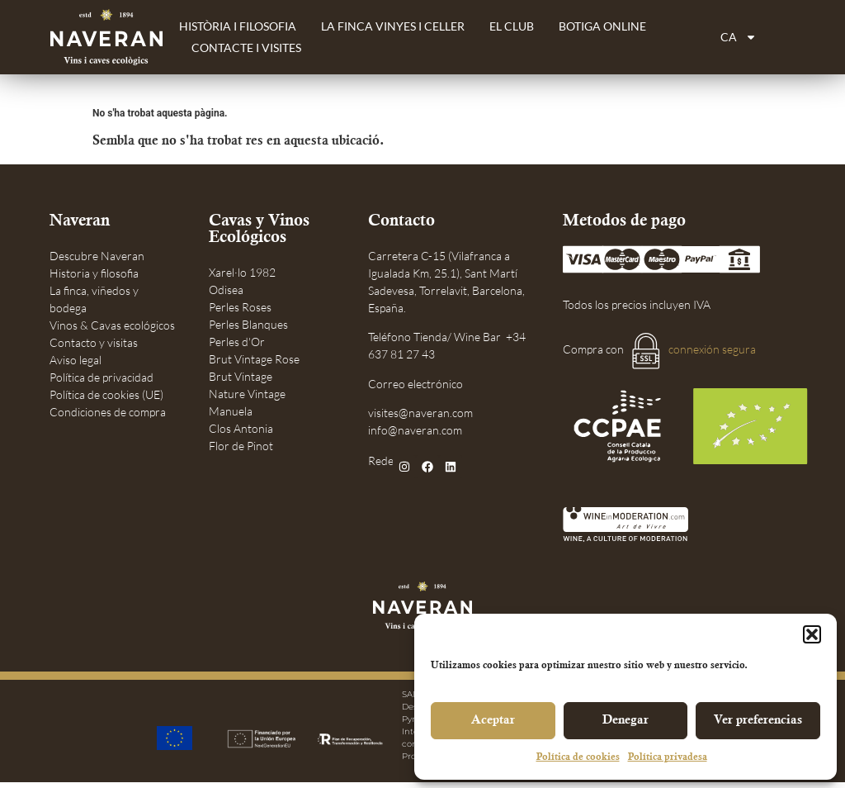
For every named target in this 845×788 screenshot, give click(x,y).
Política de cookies (578, 757)
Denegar (625, 721)
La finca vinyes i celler (393, 26)
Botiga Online (602, 26)
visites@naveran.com (420, 413)
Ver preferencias (758, 721)
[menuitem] (738, 37)
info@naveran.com (415, 430)
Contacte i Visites (246, 47)
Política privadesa (667, 757)
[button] (812, 634)
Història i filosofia (237, 26)
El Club (511, 26)
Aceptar (493, 721)
